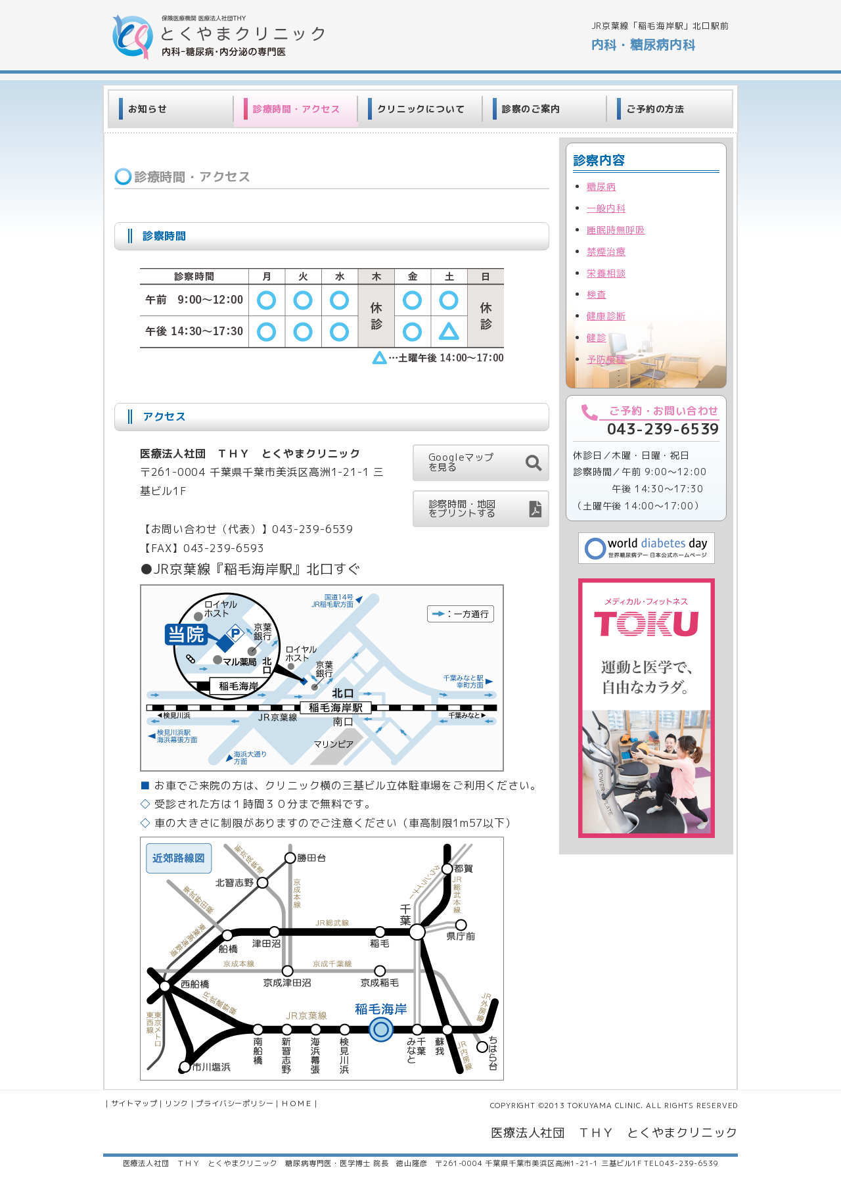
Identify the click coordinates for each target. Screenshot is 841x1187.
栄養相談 (606, 273)
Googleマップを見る (461, 462)
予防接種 (606, 359)
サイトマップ (134, 1103)
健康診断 (606, 316)
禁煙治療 (606, 251)
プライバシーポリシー (234, 1103)
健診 (596, 337)
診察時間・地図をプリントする (462, 509)
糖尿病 (601, 186)
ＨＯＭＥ (296, 1103)
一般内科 (606, 208)
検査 (596, 294)
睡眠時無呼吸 (616, 229)
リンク (176, 1103)
